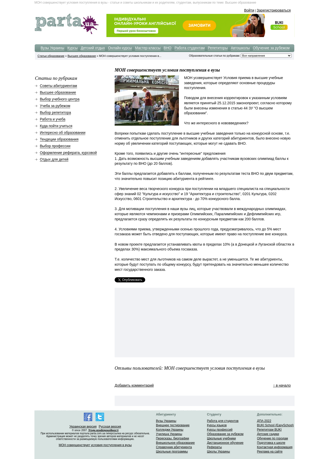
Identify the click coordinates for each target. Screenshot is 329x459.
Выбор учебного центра (59, 99)
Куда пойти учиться (56, 126)
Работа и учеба (52, 119)
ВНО (167, 48)
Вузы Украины (52, 48)
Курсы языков (217, 425)
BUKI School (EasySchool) (275, 425)
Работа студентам (190, 48)
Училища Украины (169, 434)
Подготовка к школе (271, 443)
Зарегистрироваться (274, 10)
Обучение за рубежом (271, 48)
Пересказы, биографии (172, 438)
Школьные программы (172, 451)
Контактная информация (275, 447)
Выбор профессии (55, 146)
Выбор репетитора (55, 112)
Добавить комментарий (134, 385)
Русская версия (110, 426)
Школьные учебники (221, 438)
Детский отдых (93, 48)
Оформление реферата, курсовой (68, 153)
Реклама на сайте (270, 451)
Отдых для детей (54, 159)
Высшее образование (82, 55)
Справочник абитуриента (174, 447)
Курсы (72, 48)
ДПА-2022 (264, 421)
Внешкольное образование (175, 443)
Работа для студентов (223, 421)
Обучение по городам (272, 438)
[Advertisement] (155, 322)
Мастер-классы (147, 48)
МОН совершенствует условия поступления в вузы (95, 445)
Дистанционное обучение (225, 443)
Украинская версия (83, 426)
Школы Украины (218, 451)
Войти (249, 10)
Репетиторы (218, 48)
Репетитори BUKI (269, 429)
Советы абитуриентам (58, 86)
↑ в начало (282, 385)
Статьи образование (51, 55)
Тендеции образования (59, 139)
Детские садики (268, 434)
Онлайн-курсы (120, 48)
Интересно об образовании (62, 133)
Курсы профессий (219, 429)
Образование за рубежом (225, 434)
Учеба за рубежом (55, 106)
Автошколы (240, 48)
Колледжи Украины (170, 429)
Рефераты (214, 447)
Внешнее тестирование (173, 425)
